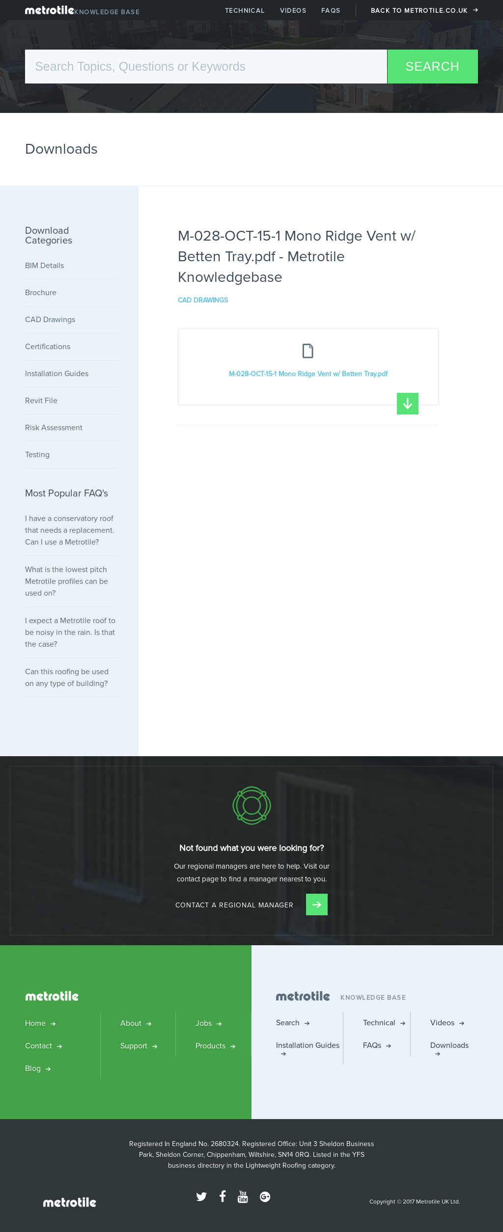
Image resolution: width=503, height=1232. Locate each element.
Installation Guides (56, 373)
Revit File (41, 400)
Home (35, 1023)
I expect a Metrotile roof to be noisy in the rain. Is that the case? (70, 632)
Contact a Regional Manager (251, 905)
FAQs (331, 10)
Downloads (449, 1045)
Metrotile (49, 12)
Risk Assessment (54, 427)
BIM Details (44, 265)
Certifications (47, 346)
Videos (293, 10)
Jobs (204, 1023)
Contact (38, 1045)
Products (210, 1045)
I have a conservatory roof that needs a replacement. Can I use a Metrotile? (69, 530)
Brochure (40, 292)
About (130, 1023)
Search (288, 1022)
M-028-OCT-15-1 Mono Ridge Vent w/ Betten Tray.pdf (324, 387)
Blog (33, 1068)
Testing (37, 454)
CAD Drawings (203, 300)
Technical (245, 10)
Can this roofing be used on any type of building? (67, 677)
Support (133, 1045)
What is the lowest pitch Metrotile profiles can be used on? (66, 581)
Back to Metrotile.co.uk (419, 10)
